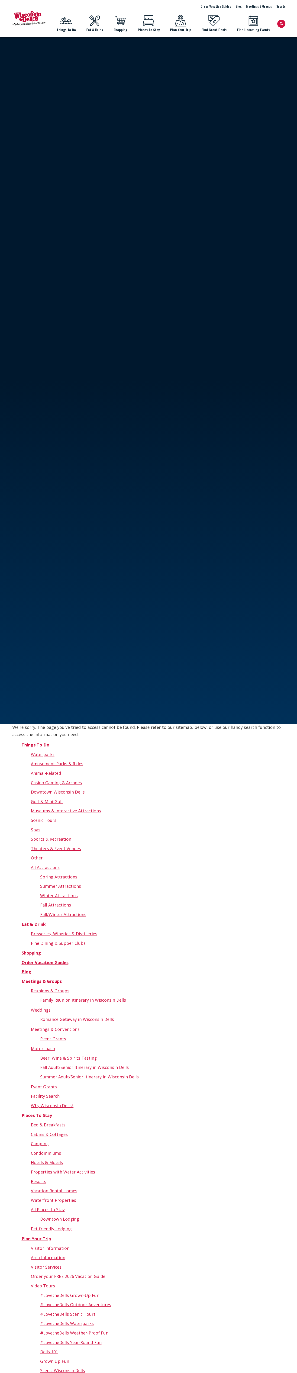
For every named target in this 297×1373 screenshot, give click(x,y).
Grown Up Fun (54, 1361)
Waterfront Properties (53, 1200)
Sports (280, 6)
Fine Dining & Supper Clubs (58, 943)
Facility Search (45, 1096)
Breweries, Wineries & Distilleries (64, 933)
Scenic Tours (43, 820)
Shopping (120, 23)
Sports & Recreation (51, 839)
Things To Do (66, 23)
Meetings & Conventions (55, 1029)
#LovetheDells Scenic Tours (68, 1314)
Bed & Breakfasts (48, 1125)
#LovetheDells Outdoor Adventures (75, 1304)
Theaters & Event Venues (56, 848)
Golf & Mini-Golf (47, 801)
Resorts (38, 1181)
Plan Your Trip (180, 23)
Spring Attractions (58, 877)
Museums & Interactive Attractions (66, 811)
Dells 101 (49, 1351)
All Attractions (45, 867)
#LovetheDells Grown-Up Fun (69, 1295)
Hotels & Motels (47, 1162)
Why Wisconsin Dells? (52, 1105)
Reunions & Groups (50, 991)
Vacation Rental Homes (54, 1190)
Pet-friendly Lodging (51, 1229)
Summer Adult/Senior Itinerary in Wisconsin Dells (89, 1077)
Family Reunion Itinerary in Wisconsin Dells (83, 1000)
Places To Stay (148, 23)
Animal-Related (46, 773)
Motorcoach (43, 1048)
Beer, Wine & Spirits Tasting (68, 1058)
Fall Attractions (55, 905)
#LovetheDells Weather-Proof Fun (74, 1333)
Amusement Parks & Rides (57, 763)
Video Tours (43, 1286)
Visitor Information (50, 1248)
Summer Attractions (60, 886)
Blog (239, 6)
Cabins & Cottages (49, 1134)
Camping (40, 1143)
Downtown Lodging (59, 1219)
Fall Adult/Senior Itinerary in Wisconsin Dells (84, 1067)
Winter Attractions (59, 895)
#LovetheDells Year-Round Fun (71, 1342)
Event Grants (53, 1039)
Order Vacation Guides (216, 6)
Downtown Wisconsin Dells (58, 792)
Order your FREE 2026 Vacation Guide (68, 1276)
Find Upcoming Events (253, 23)
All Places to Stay (48, 1209)
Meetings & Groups (259, 6)
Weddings (41, 1010)
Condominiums (46, 1153)
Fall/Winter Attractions (63, 914)
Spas (35, 830)
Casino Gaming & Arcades (56, 782)
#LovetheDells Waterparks (67, 1323)
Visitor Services (46, 1267)
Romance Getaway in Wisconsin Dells (77, 1019)
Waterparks (43, 754)
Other (37, 858)
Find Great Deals (214, 23)
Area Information (48, 1257)
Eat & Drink (94, 23)
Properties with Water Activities (63, 1172)
